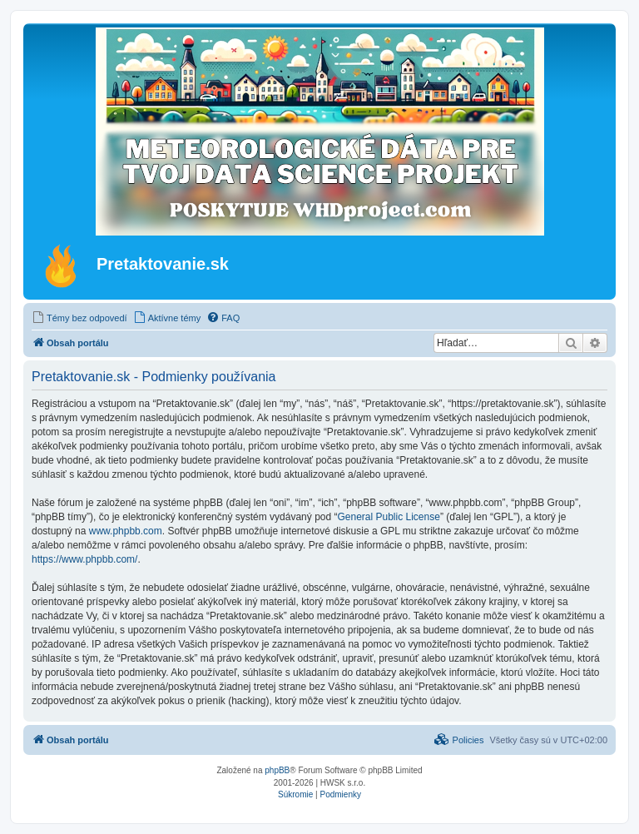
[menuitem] (79, 318)
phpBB (277, 770)
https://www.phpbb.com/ (84, 559)
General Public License (388, 517)
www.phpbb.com (125, 531)
